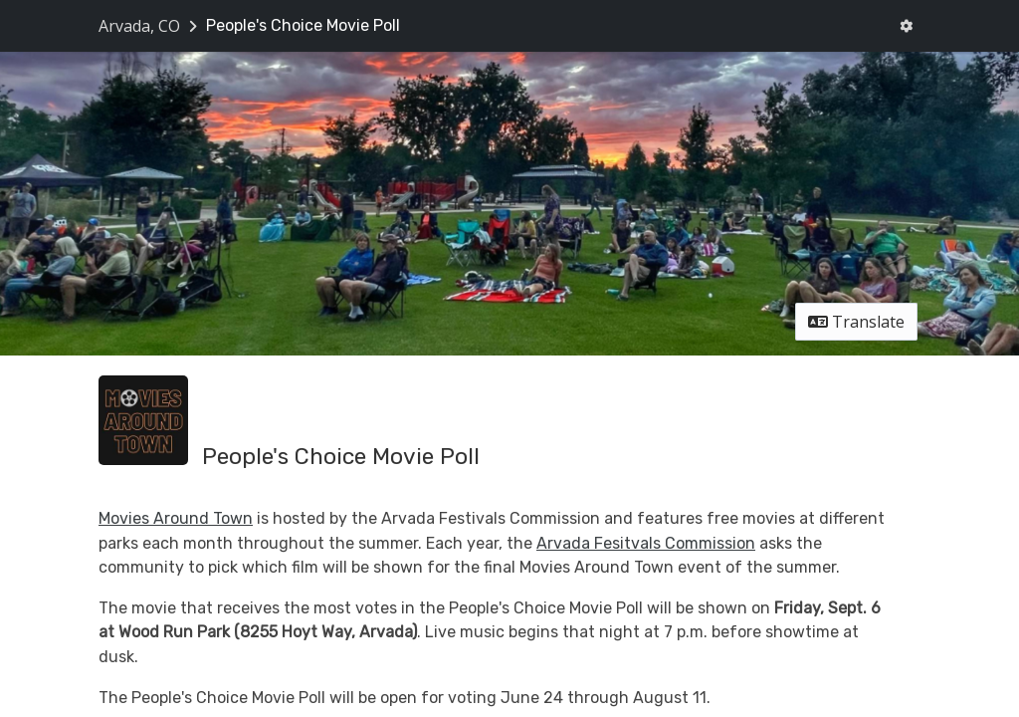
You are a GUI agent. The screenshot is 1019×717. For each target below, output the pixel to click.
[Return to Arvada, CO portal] (150, 26)
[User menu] (906, 26)
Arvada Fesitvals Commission (645, 543)
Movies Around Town (176, 518)
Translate (856, 322)
